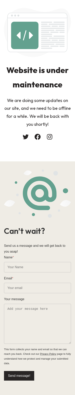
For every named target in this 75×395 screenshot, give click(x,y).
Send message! (19, 375)
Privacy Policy (48, 353)
